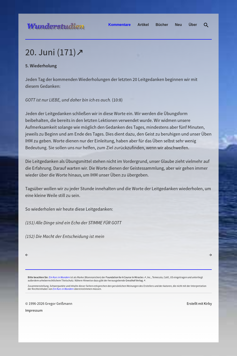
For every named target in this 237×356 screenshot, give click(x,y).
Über (193, 25)
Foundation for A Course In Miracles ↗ (126, 277)
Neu (178, 25)
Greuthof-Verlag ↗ (135, 280)
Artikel (143, 25)
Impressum (34, 310)
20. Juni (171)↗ (54, 52)
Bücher (162, 25)
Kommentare (119, 25)
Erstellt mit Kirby (199, 303)
